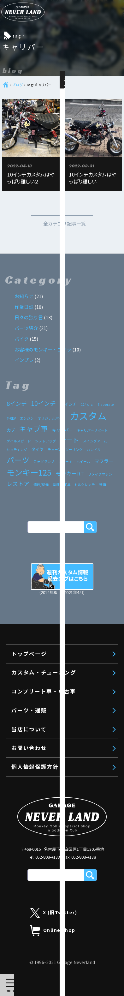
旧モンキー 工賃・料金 (56, 942)
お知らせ (24, 296)
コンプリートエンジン (53, 890)
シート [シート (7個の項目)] (69, 439)
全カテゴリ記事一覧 (64, 223)
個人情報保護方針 (34, 767)
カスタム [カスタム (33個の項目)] (88, 415)
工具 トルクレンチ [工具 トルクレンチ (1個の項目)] (79, 484)
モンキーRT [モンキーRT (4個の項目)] (70, 473)
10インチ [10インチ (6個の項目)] (43, 403)
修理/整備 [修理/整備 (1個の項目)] (41, 484)
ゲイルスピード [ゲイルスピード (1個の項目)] (19, 441)
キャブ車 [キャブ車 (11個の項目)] (33, 428)
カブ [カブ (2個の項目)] (11, 430)
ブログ (17, 84)
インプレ (24, 360)
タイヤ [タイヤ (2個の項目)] (37, 449)
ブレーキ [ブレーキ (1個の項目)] (65, 461)
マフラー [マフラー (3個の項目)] (103, 460)
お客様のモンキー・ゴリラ (43, 349)
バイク (22, 338)
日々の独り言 (29, 317)
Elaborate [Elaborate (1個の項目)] (105, 404)
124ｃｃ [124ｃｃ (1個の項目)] (87, 404)
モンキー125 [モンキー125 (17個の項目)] (29, 472)
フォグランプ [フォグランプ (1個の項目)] (43, 461)
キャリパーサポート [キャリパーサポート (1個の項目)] (92, 430)
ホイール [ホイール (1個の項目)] (83, 461)
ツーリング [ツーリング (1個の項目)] (74, 449)
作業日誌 (24, 306)
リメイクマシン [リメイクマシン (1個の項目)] (100, 474)
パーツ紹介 (26, 328)
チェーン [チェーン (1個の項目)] (54, 449)
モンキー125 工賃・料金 (57, 955)
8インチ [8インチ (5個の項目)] (17, 403)
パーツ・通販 (36, 991)
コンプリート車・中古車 (51, 973)
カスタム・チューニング (51, 876)
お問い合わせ (29, 748)
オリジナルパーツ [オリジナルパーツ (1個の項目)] (52, 418)
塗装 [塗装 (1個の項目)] (56, 484)
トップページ (36, 857)
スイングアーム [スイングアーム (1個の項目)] (95, 441)
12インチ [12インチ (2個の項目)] (68, 404)
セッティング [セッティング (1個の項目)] (17, 449)
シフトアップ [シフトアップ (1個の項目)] (45, 441)
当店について (28, 729)
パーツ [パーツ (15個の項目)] (18, 459)
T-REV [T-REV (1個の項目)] (11, 418)
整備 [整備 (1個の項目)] (102, 484)
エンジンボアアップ (51, 903)
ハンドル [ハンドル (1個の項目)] (94, 449)
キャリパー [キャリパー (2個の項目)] (62, 430)
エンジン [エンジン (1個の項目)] (27, 418)
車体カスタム (43, 929)
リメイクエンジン (48, 916)
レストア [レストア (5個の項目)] (18, 483)
